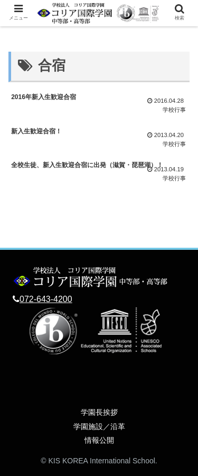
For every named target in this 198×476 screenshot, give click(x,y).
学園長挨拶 (99, 412)
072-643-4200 (46, 299)
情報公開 (99, 440)
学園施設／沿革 (99, 426)
